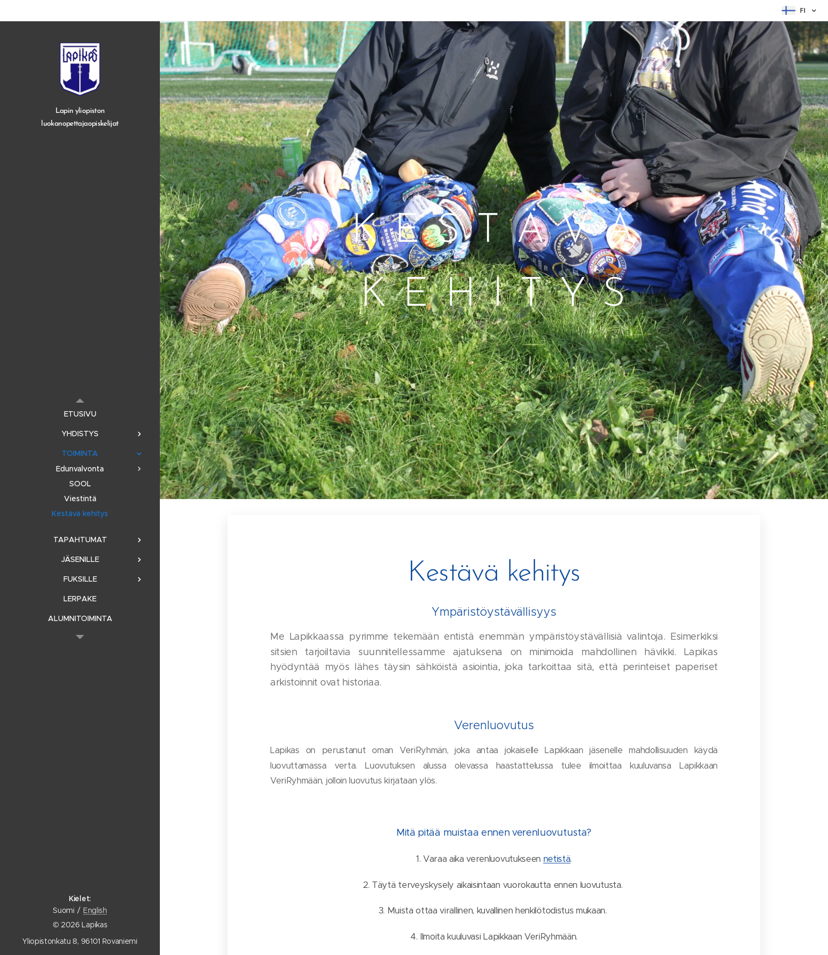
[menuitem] (80, 414)
